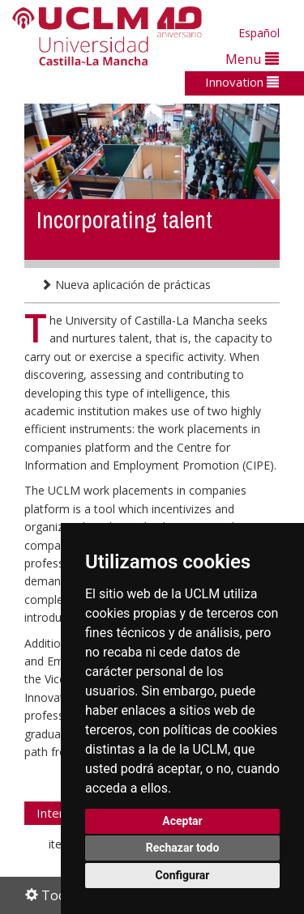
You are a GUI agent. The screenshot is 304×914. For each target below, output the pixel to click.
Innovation (242, 82)
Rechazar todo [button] (183, 847)
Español (259, 32)
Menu (252, 58)
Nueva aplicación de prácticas (126, 284)
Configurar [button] (183, 875)
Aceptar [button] (182, 820)
